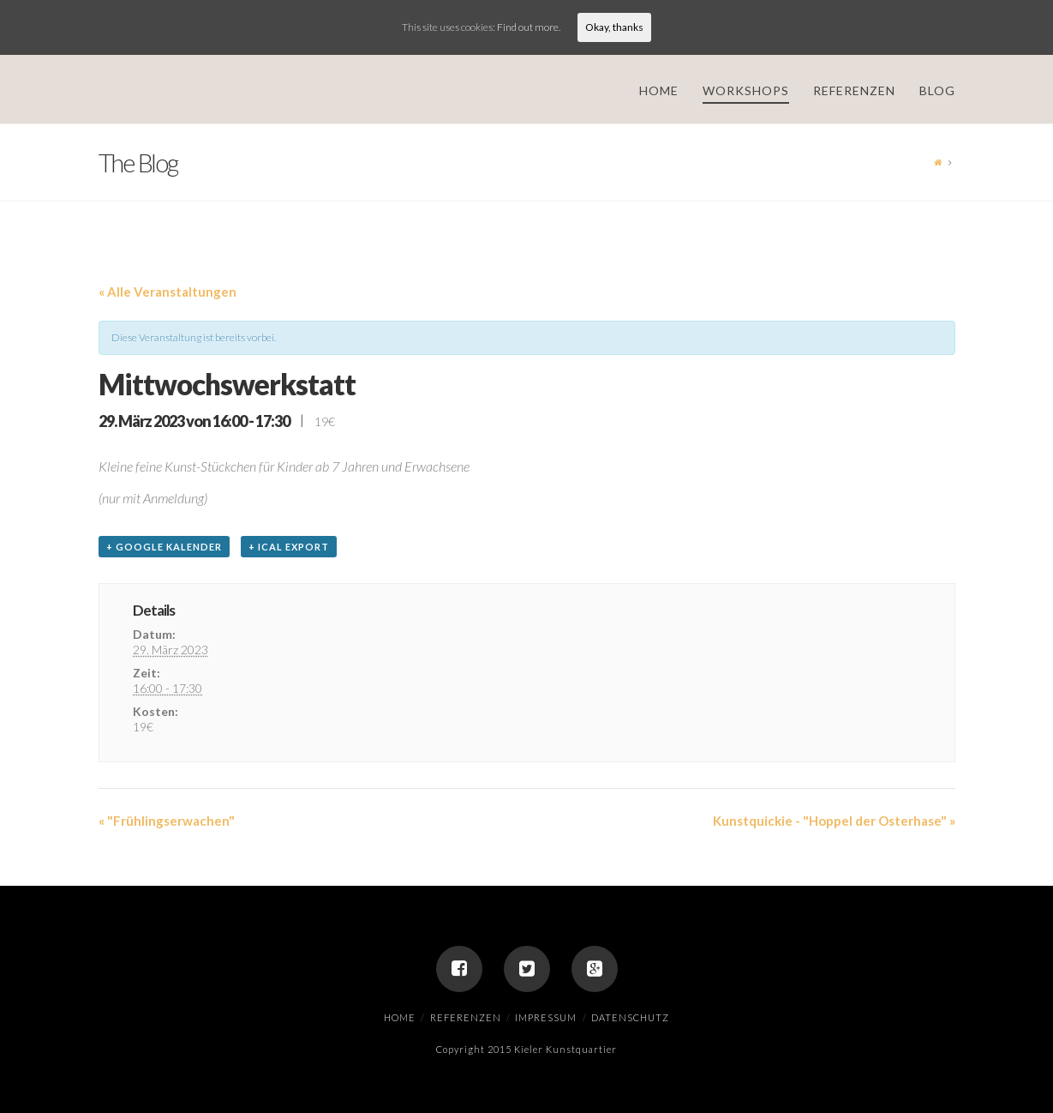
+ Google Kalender (164, 546)
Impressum (546, 1017)
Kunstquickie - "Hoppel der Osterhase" (834, 820)
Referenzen (465, 1017)
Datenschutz (630, 1017)
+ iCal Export (288, 546)
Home (400, 1017)
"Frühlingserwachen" (167, 820)
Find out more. (528, 27)
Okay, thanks (614, 27)
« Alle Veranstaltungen (167, 291)
